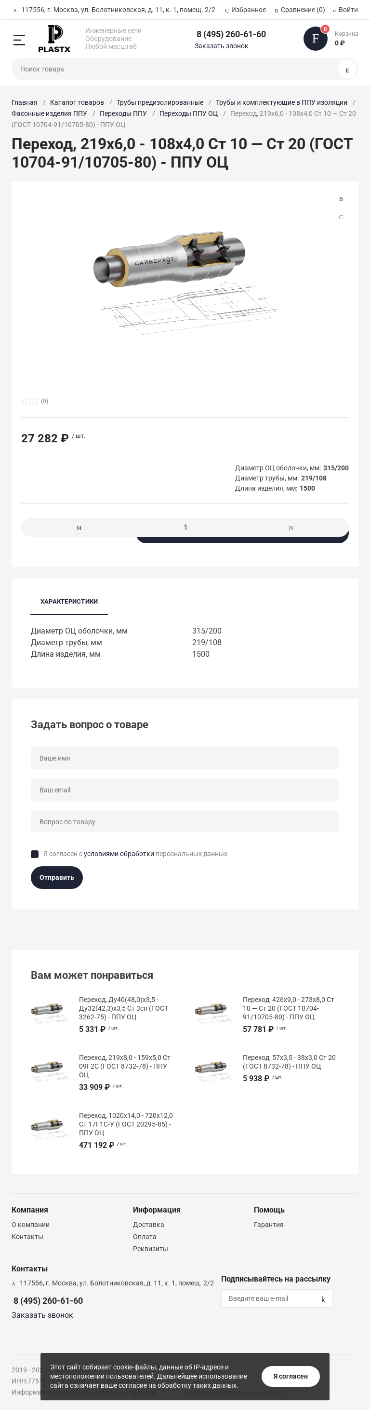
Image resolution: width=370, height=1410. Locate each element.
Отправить (57, 877)
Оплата (145, 1237)
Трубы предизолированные (160, 102)
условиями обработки (119, 854)
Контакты (27, 1237)
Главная (25, 102)
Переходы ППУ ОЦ (188, 113)
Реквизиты (150, 1249)
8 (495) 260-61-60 (231, 34)
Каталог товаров (77, 102)
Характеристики (69, 601)
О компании (31, 1224)
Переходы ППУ (123, 113)
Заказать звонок (222, 46)
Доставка (148, 1224)
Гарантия (269, 1224)
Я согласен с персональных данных (135, 854)
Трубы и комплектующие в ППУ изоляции (281, 102)
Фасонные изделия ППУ (49, 113)
